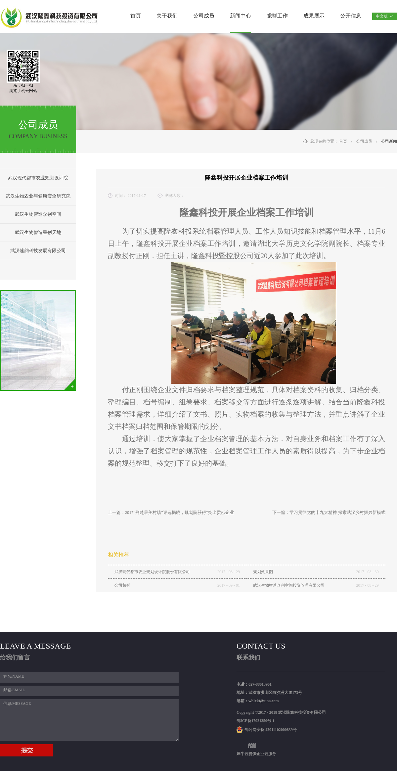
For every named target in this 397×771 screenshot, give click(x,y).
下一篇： (328, 512)
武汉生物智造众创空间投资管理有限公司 (289, 585)
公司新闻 (389, 141)
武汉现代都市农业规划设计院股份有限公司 (152, 571)
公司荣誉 (122, 585)
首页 (135, 16)
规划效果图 (263, 571)
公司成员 (364, 141)
